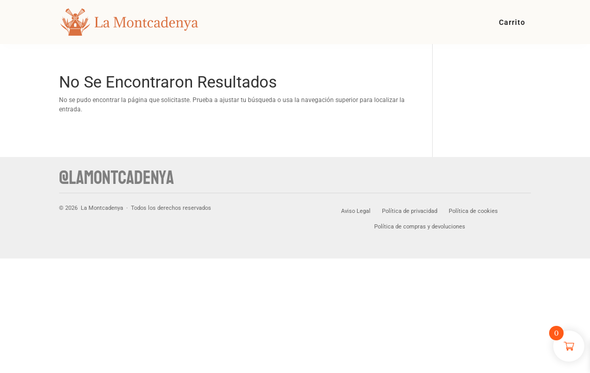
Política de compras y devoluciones (419, 226)
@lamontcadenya (116, 178)
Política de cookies (473, 211)
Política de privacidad (409, 211)
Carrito (512, 22)
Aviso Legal (356, 211)
